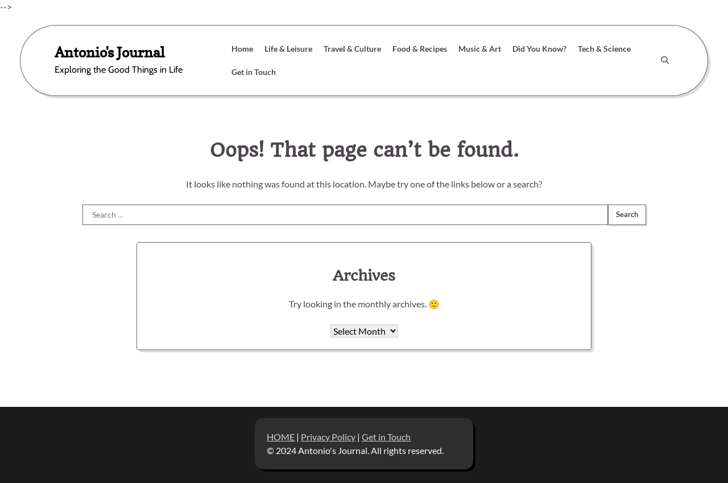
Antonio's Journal (110, 52)
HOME (281, 436)
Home (242, 48)
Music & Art (479, 48)
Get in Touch (253, 72)
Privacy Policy (328, 436)
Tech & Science (604, 48)
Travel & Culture (352, 48)
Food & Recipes (419, 48)
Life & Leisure (288, 48)
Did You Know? (539, 48)
